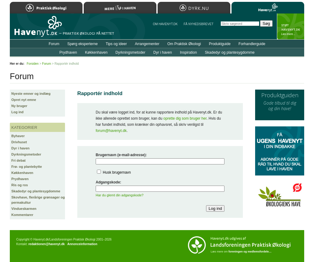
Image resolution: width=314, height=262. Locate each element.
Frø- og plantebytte (26, 166)
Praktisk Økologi (46, 7)
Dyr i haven (20, 148)
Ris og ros (19, 185)
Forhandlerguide (252, 44)
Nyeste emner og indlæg (31, 93)
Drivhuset (19, 142)
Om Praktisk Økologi (184, 44)
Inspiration (188, 52)
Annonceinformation (82, 244)
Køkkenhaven (22, 173)
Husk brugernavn (117, 172)
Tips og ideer (116, 44)
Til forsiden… (36, 29)
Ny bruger (19, 106)
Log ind (17, 112)
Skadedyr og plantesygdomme (35, 191)
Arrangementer (147, 44)
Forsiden (33, 63)
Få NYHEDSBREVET (198, 24)
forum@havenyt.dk (111, 131)
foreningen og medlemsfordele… (250, 251)
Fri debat (18, 160)
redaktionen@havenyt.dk (46, 244)
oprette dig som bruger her (185, 118)
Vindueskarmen (23, 208)
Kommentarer (22, 215)
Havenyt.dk (268, 7)
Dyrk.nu (194, 7)
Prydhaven (20, 179)
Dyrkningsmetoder (26, 154)
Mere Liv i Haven (120, 7)
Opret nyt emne (23, 100)
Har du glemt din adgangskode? (120, 195)
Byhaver (18, 136)
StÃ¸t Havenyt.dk (290, 26)
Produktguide (220, 44)
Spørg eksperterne (82, 44)
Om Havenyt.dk (165, 24)
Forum (54, 44)
